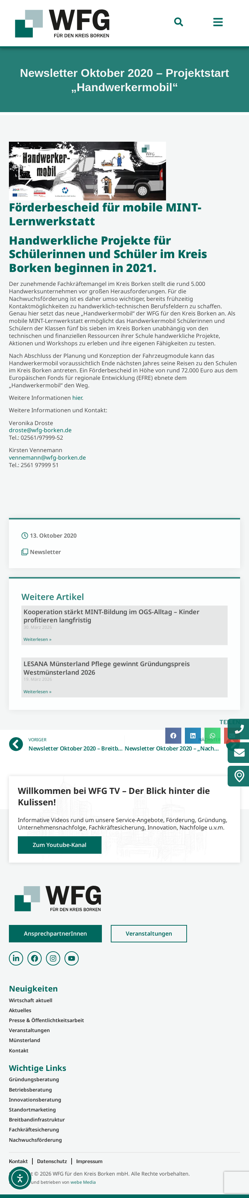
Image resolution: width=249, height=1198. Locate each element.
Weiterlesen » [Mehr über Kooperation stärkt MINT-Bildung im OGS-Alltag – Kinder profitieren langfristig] (37, 748)
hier (77, 398)
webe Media (83, 1182)
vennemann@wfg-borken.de (47, 457)
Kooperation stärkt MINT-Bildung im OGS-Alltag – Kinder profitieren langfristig (111, 724)
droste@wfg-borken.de (40, 430)
